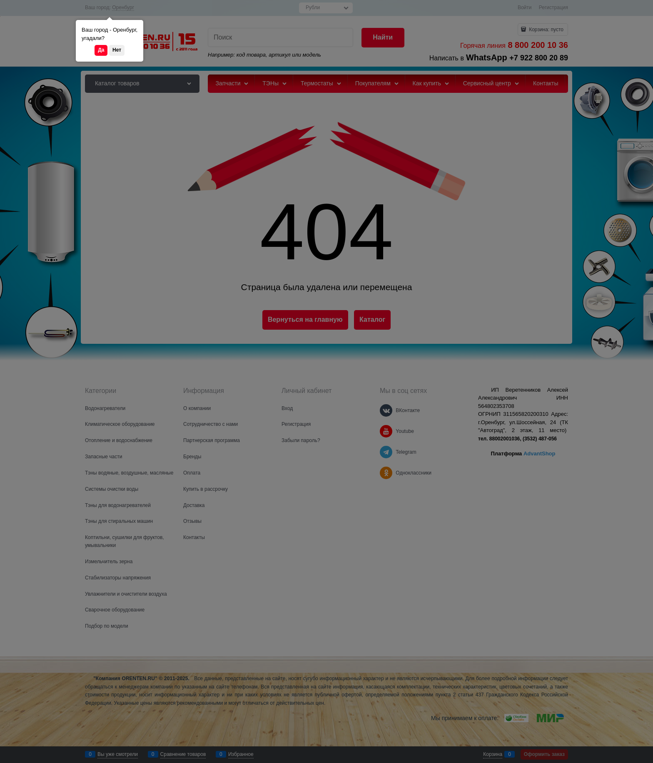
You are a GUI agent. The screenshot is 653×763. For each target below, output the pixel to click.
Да (101, 50)
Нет (116, 50)
